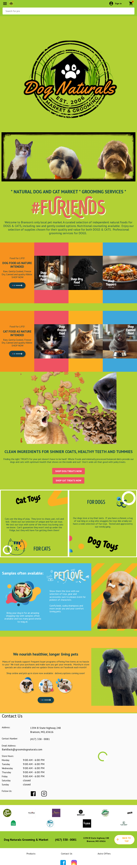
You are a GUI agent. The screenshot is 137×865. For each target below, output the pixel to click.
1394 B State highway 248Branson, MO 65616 (96, 840)
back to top (123, 840)
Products (30, 853)
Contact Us (66, 853)
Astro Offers (104, 853)
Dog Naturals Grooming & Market (26, 840)
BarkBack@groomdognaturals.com (22, 749)
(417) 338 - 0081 (40, 739)
